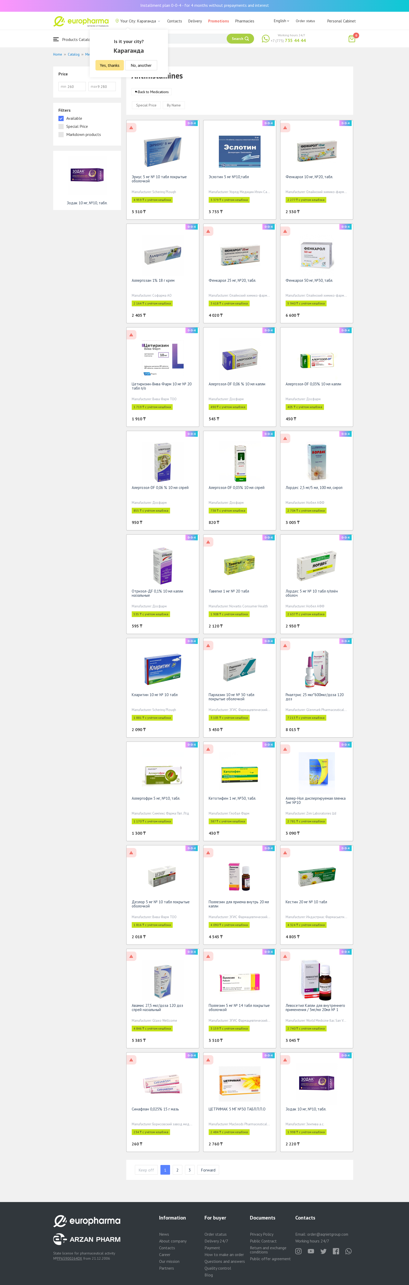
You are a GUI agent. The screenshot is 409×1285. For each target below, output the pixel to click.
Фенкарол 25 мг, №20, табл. (232, 282)
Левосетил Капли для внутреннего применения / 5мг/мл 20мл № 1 (315, 1009)
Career (164, 1254)
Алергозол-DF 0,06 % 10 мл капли (237, 385)
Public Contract (263, 1241)
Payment (212, 1247)
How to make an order (224, 1254)
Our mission (169, 1261)
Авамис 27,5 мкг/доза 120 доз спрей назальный (157, 1009)
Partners (166, 1268)
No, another (141, 65)
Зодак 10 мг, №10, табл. (306, 1110)
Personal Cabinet (341, 21)
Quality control (217, 1268)
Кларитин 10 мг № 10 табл (155, 696)
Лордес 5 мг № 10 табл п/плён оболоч (312, 595)
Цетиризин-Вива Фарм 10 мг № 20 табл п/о (161, 387)
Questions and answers (224, 1261)
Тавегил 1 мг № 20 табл (229, 592)
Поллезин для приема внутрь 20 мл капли (239, 905)
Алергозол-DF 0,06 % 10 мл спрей (160, 489)
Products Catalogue (75, 39)
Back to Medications (153, 93)
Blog (208, 1274)
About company (173, 1241)
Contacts (174, 21)
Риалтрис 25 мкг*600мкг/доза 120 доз (315, 698)
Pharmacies (244, 21)
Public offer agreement (270, 1258)
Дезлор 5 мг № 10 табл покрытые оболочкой (161, 905)
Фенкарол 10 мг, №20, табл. (309, 178)
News (164, 1234)
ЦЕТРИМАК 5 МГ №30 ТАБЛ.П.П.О (237, 1110)
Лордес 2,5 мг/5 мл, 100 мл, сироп (314, 489)
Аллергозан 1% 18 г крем (153, 282)
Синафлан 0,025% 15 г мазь (155, 1110)
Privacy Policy (261, 1234)
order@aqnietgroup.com (327, 1234)
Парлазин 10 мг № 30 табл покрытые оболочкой (231, 698)
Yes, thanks (109, 65)
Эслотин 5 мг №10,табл (229, 178)
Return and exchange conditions (268, 1249)
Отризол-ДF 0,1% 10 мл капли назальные (157, 595)
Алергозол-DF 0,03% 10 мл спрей (236, 489)
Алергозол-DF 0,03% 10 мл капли (313, 385)
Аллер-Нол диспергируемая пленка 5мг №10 (316, 802)
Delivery (195, 21)
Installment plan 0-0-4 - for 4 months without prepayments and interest (204, 5)
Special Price (146, 107)
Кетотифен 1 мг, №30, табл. (232, 800)
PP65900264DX (69, 1258)
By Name (174, 107)
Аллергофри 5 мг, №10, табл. (156, 800)
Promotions (218, 21)
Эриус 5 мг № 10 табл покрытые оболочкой (159, 180)
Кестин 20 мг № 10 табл (306, 903)
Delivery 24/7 (216, 1241)
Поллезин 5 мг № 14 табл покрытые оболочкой (239, 1009)
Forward (208, 1171)
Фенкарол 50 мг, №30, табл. (309, 282)
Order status (305, 21)
